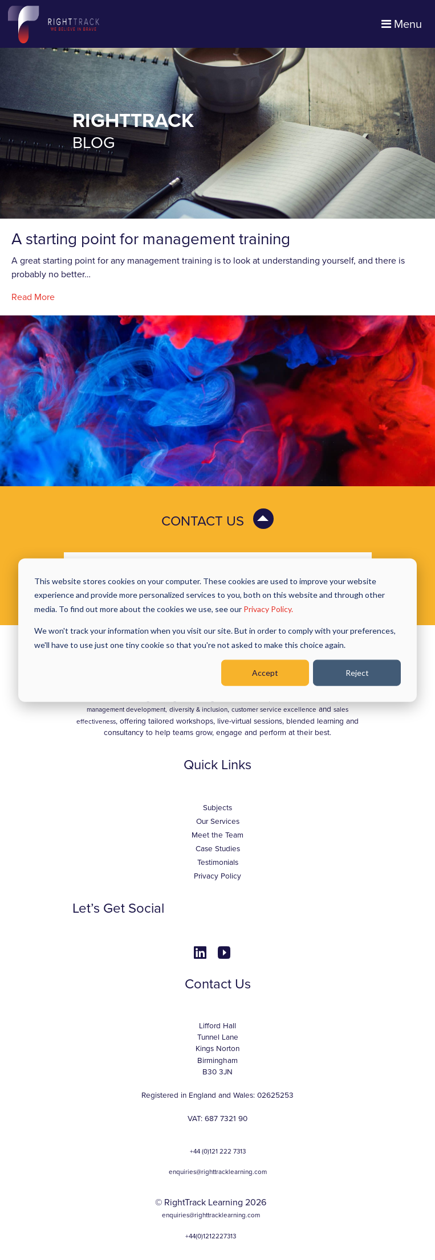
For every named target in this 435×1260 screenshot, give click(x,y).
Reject (357, 673)
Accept (265, 673)
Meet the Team (217, 835)
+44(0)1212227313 (210, 1236)
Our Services (217, 821)
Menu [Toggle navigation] (401, 24)
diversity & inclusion (198, 709)
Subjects (217, 807)
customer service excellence (273, 709)
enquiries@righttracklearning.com (218, 1172)
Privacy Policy (217, 876)
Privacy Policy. (268, 608)
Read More (33, 297)
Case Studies (218, 848)
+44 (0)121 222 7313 (218, 1151)
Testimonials (217, 862)
